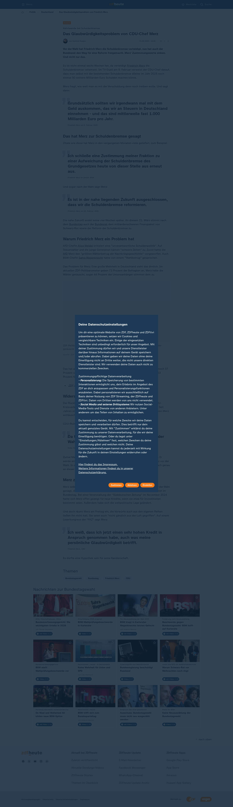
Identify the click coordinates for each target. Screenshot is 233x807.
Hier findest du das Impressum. (98, 464)
